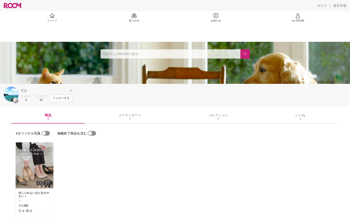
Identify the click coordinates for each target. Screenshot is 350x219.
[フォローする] (61, 98)
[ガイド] (322, 6)
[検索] (245, 54)
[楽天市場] (339, 6)
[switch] (46, 133)
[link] (34, 165)
